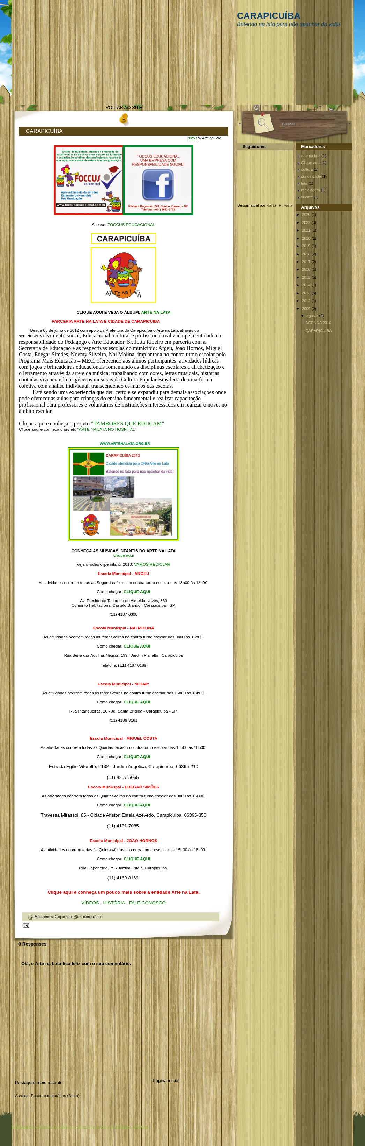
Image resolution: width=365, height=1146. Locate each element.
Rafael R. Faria (279, 205)
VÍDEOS (90, 902)
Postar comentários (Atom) (55, 1095)
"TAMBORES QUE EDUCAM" (127, 423)
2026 (307, 214)
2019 (307, 246)
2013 (307, 293)
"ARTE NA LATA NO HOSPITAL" (106, 429)
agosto (312, 316)
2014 (307, 285)
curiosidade (311, 176)
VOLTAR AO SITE (124, 107)
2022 (307, 222)
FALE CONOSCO (147, 902)
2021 (307, 230)
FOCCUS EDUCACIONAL (131, 224)
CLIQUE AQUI (137, 591)
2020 (307, 238)
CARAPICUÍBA (268, 15)
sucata (307, 197)
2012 (307, 301)
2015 (307, 277)
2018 (307, 254)
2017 (307, 262)
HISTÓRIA (114, 902)
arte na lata (310, 156)
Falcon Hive (105, 1127)
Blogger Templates (133, 1127)
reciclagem (310, 190)
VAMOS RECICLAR (152, 564)
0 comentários (91, 917)
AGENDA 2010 (319, 323)
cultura (307, 169)
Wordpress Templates (51, 1127)
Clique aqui (123, 555)
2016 (307, 269)
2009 (307, 309)
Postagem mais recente (39, 1082)
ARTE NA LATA (155, 312)
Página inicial (165, 1080)
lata (304, 183)
